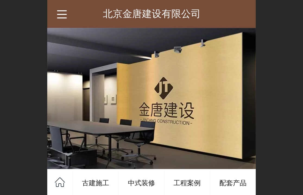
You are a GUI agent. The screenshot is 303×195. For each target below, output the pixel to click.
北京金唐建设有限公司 (152, 13)
